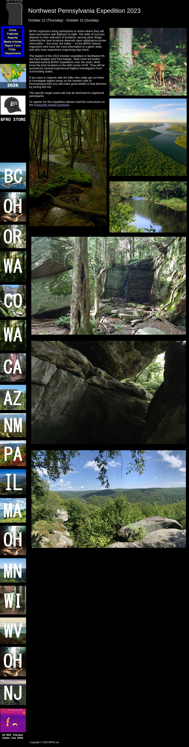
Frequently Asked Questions (51, 104)
